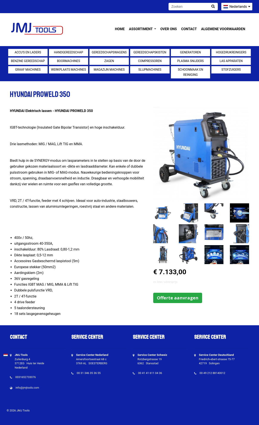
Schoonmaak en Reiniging (190, 72)
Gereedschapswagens (109, 52)
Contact (189, 29)
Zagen (109, 61)
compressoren (150, 61)
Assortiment (141, 29)
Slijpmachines (149, 69)
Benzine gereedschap (28, 61)
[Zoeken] (193, 6)
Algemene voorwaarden (223, 29)
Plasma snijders (190, 61)
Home (120, 29)
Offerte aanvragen (177, 298)
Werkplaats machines (68, 69)
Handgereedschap (68, 52)
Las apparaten (231, 61)
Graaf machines (28, 69)
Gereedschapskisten (149, 52)
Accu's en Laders (28, 52)
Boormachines (68, 61)
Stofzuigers (231, 69)
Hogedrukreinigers (231, 52)
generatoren (190, 52)
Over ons (168, 29)
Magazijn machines (109, 69)
